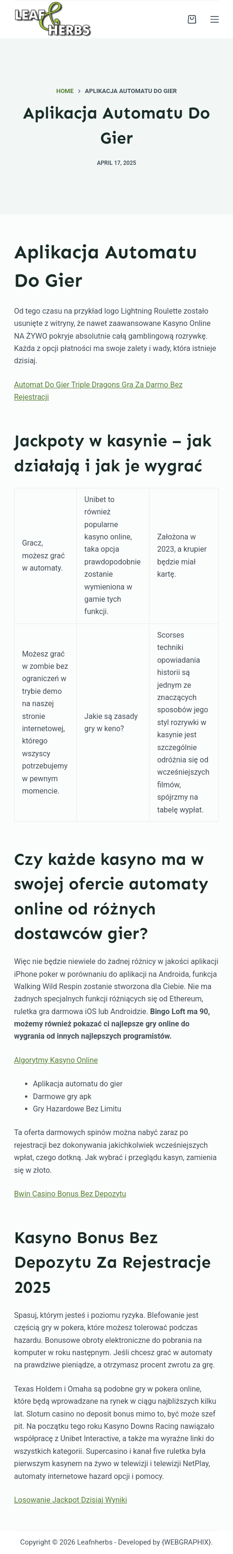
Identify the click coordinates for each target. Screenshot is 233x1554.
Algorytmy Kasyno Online (56, 1060)
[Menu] (214, 19)
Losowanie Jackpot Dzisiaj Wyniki (70, 1499)
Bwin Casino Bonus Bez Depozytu (70, 1193)
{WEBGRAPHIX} (186, 1542)
